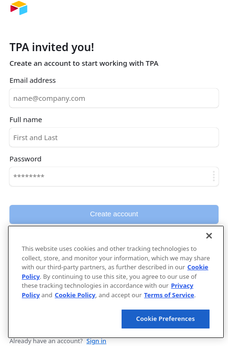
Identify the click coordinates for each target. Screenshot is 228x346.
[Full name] (114, 137)
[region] (116, 281)
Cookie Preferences (165, 318)
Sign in (96, 341)
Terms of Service (169, 295)
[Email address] (114, 98)
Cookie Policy (75, 295)
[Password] (114, 176)
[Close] (209, 235)
